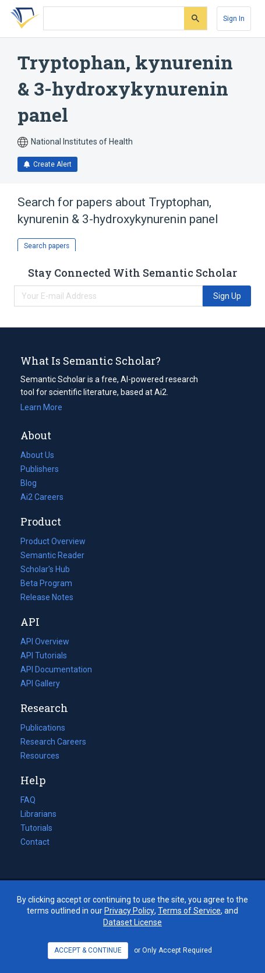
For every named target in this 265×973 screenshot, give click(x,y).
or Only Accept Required (173, 950)
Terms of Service (189, 910)
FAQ (28, 800)
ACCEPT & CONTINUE (88, 950)
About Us (37, 455)
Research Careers (53, 742)
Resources (39, 756)
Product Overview (53, 541)
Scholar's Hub (45, 569)
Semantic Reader (52, 555)
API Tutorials (43, 655)
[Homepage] (22, 18)
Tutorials (36, 828)
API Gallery (40, 683)
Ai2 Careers (41, 497)
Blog (33, 483)
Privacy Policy (129, 910)
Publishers (39, 469)
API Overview (44, 641)
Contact (35, 842)
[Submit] (195, 18)
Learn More (41, 407)
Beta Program (46, 583)
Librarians (38, 814)
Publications (42, 728)
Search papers (46, 246)
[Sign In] (234, 18)
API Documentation (56, 669)
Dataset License (132, 922)
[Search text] (114, 18)
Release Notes (46, 597)
